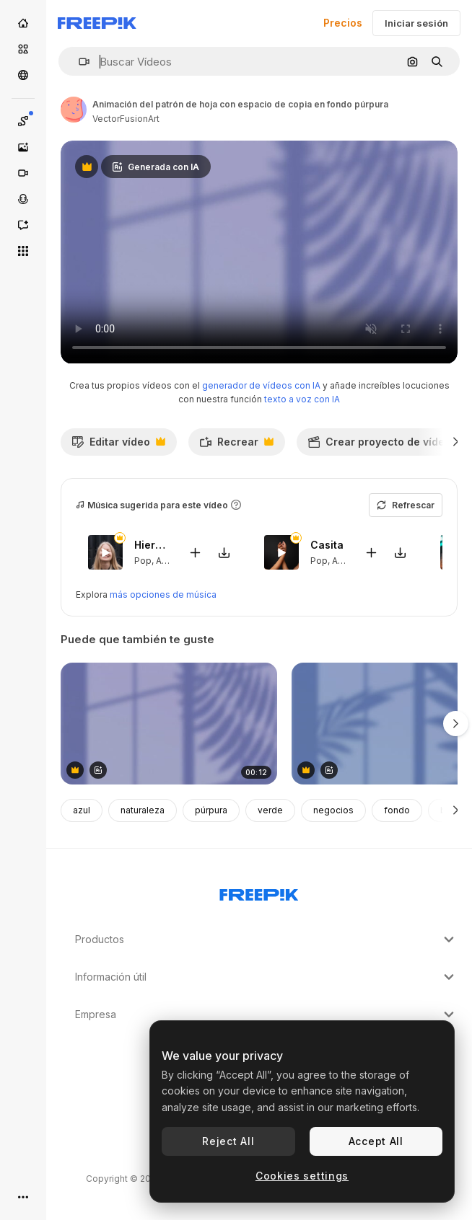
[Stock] (23, 49)
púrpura (211, 810)
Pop (143, 560)
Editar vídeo (118, 446)
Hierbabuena (152, 545)
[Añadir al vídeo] (195, 552)
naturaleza (143, 810)
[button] (78, 61)
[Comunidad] (23, 75)
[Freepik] (97, 23)
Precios (342, 23)
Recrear (236, 446)
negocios (333, 810)
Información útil (266, 977)
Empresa (266, 1014)
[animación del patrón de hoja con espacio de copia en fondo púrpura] (169, 723)
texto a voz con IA (302, 399)
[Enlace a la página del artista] (74, 110)
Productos (266, 939)
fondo (397, 810)
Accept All (376, 1141)
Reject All (228, 1141)
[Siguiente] (455, 442)
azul (81, 810)
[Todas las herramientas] (23, 250)
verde (270, 810)
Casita (327, 545)
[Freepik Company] (259, 892)
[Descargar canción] (224, 552)
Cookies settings (302, 1176)
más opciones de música (163, 594)
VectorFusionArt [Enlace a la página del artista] (125, 118)
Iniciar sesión (416, 23)
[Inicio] (23, 23)
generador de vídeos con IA (261, 385)
